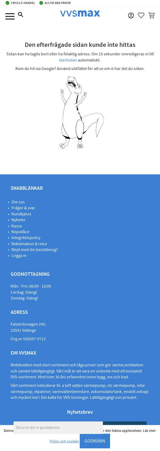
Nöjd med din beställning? (34, 249)
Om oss (18, 202)
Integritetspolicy (25, 237)
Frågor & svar (23, 208)
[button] (10, 16)
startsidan (68, 60)
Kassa (16, 226)
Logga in (19, 255)
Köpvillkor (20, 232)
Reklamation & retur (29, 244)
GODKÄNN (95, 441)
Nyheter (18, 220)
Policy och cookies (64, 441)
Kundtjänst (21, 214)
